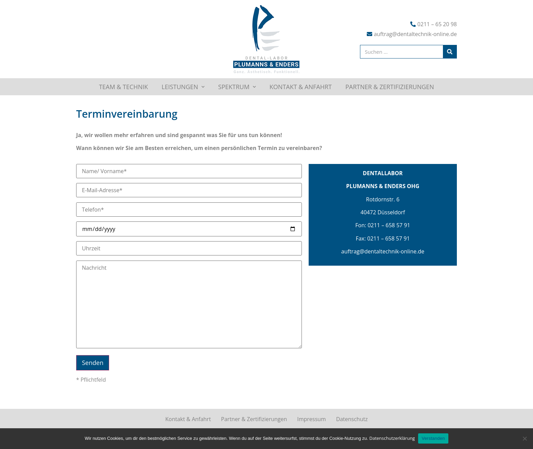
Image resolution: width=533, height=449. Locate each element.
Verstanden (433, 438)
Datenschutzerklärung (392, 438)
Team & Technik (123, 87)
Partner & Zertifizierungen (389, 87)
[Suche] (450, 51)
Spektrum (237, 87)
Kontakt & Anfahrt (301, 87)
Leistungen (183, 87)
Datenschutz (352, 419)
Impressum (311, 419)
